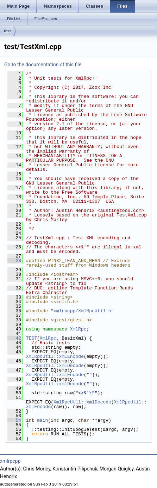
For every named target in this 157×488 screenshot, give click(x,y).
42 (14, 338)
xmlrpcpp (10, 461)
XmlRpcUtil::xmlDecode (55, 365)
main (42, 420)
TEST (31, 338)
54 (14, 420)
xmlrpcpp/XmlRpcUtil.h (82, 311)
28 (14, 261)
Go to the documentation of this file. (43, 64)
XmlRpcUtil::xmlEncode (55, 356)
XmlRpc (78, 329)
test (7, 31)
